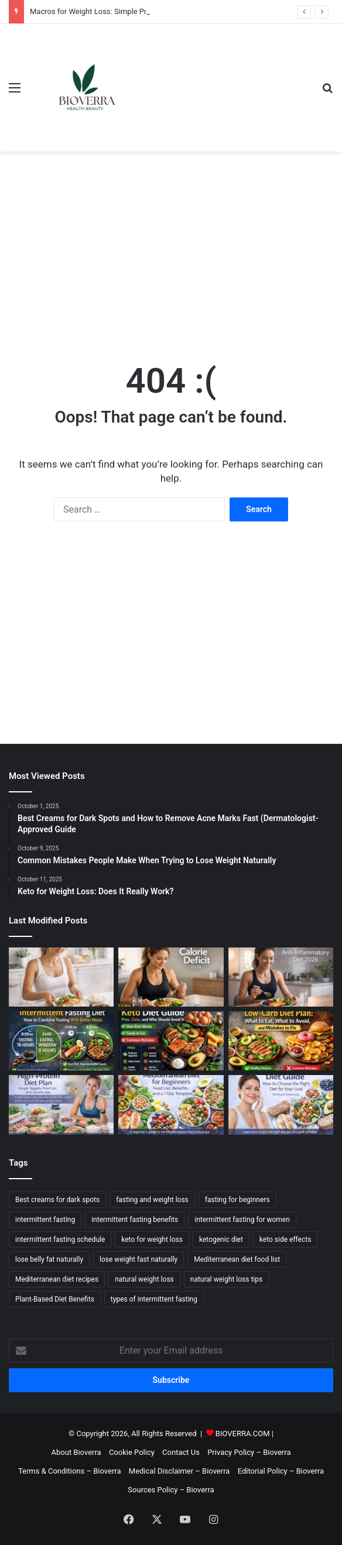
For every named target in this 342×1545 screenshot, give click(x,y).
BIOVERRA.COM (243, 1433)
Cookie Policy (132, 1452)
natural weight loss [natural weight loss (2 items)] (144, 1279)
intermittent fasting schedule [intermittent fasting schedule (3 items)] (60, 1239)
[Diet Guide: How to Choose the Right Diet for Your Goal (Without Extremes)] (280, 1104)
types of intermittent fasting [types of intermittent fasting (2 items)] (154, 1299)
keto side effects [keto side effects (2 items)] (285, 1239)
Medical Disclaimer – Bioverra (179, 1471)
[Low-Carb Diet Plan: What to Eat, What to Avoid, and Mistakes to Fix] (280, 1040)
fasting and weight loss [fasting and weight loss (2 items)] (152, 1200)
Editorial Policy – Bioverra (281, 1471)
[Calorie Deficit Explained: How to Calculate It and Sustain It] (170, 977)
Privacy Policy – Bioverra (248, 1452)
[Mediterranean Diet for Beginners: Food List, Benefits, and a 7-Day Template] (170, 1104)
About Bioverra (76, 1452)
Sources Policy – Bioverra (171, 1489)
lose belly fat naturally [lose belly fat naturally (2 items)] (49, 1259)
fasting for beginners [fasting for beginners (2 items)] (237, 1200)
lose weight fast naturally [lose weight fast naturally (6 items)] (138, 1259)
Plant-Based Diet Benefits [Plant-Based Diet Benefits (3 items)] (54, 1299)
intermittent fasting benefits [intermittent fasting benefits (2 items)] (134, 1220)
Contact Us (181, 1452)
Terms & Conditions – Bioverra (69, 1471)
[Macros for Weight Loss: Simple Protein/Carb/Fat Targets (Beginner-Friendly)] (61, 977)
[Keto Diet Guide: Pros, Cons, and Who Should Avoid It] (170, 1040)
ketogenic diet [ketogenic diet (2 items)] (221, 1239)
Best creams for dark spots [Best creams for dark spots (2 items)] (57, 1200)
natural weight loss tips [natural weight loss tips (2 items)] (226, 1279)
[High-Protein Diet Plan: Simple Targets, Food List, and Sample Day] (61, 1104)
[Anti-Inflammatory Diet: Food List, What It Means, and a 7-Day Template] (280, 977)
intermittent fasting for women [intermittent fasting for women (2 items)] (242, 1220)
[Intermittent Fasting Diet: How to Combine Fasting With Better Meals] (61, 1040)
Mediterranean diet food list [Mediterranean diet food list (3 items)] (237, 1259)
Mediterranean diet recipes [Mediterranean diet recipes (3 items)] (56, 1279)
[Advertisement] (171, 245)
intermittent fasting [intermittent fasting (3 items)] (45, 1220)
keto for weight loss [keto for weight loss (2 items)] (152, 1239)
